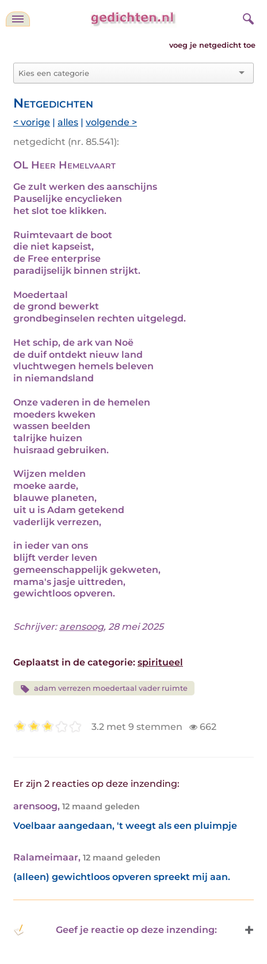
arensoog (81, 626)
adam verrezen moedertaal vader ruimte (104, 689)
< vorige (31, 122)
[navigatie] (18, 19)
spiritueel (160, 662)
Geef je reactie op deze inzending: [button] (115, 930)
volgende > (111, 122)
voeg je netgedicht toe (212, 45)
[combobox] (126, 73)
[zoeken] (247, 17)
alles (68, 122)
